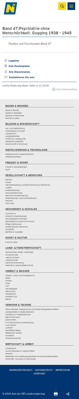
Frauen (8, 182)
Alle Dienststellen (19, 71)
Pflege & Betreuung (13, 224)
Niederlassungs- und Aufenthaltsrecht (21, 198)
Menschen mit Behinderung (16, 195)
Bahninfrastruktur (12, 317)
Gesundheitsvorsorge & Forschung (19, 221)
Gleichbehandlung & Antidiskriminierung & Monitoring (27, 185)
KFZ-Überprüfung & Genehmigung (19, 322)
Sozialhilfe (9, 229)
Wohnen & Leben (12, 118)
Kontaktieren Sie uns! (22, 77)
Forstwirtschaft (11, 255)
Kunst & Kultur (11, 242)
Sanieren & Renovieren (14, 115)
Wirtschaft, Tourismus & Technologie (20, 359)
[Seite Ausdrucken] (55, 394)
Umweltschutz (11, 296)
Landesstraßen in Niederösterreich (19, 312)
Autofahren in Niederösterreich (18, 314)
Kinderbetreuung (12, 190)
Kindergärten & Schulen (15, 131)
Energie (8, 281)
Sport (7, 169)
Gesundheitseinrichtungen (16, 219)
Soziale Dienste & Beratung (16, 227)
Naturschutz (10, 291)
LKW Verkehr (10, 325)
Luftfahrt (9, 328)
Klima (7, 283)
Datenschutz (44, 370)
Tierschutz (9, 203)
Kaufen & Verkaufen (13, 113)
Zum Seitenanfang (64, 89)
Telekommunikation (13, 157)
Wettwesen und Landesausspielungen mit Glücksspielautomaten (31, 356)
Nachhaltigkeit (11, 289)
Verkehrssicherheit (13, 338)
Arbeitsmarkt (10, 348)
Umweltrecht (10, 294)
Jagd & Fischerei (12, 257)
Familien (8, 180)
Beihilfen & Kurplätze (14, 232)
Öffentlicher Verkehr (13, 333)
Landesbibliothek (12, 136)
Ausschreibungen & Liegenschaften (20, 351)
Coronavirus (10, 213)
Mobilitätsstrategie (13, 330)
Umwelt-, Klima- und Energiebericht (20, 275)
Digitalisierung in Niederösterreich (19, 154)
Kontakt (39, 373)
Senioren (9, 201)
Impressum (63, 370)
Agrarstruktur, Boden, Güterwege (19, 252)
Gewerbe (9, 353)
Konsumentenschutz (13, 193)
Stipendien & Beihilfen (14, 141)
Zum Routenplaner (19, 66)
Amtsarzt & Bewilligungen (16, 216)
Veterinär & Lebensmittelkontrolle (19, 265)
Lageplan (13, 60)
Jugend (8, 187)
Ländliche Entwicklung (14, 263)
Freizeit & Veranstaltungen (16, 167)
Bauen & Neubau (12, 110)
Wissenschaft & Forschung (16, 144)
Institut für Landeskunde (15, 139)
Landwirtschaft (11, 260)
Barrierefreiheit (21, 370)
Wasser (8, 299)
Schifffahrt (9, 335)
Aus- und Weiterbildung (15, 128)
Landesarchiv (10, 133)
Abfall (7, 278)
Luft (7, 286)
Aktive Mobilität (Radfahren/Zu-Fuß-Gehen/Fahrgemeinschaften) (32, 309)
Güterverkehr (10, 320)
